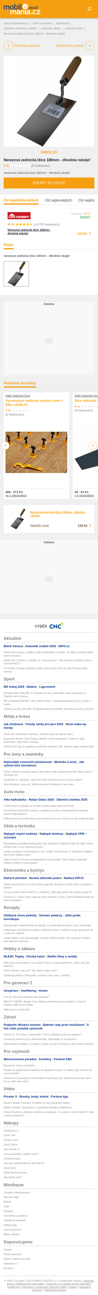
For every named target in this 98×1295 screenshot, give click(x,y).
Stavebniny (63, 23)
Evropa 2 (9, 1268)
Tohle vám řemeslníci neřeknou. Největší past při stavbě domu (38, 734)
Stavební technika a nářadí (20, 28)
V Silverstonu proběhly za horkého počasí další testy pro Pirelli (39, 805)
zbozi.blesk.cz (11, 1149)
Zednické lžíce (74, 28)
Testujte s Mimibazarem (17, 1192)
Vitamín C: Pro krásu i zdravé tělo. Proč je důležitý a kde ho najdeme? (43, 1034)
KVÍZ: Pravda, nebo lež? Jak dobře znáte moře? (31, 970)
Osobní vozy (11, 1140)
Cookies (72, 1287)
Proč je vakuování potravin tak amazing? (26, 997)
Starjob (8, 1249)
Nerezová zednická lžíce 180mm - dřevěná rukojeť (47, 160)
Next (93, 446)
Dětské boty (10, 1225)
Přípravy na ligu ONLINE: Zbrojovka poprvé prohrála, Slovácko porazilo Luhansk (49, 708)
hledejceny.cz (11, 1130)
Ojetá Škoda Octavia (15, 1172)
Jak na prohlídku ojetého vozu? (21, 1154)
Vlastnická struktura (55, 1290)
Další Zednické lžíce (18, 395)
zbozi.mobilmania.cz (16, 23)
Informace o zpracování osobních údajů (44, 1287)
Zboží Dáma (10, 1144)
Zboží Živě (9, 1135)
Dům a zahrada (42, 23)
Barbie (7, 1201)
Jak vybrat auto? (13, 1177)
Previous (5, 445)
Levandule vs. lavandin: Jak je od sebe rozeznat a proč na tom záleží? (43, 779)
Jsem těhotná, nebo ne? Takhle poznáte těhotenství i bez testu (39, 784)
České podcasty (13, 1254)
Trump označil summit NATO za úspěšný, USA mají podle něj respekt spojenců (48, 892)
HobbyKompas (12, 1158)
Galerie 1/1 (49, 152)
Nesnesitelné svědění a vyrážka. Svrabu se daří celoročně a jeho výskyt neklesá (48, 1044)
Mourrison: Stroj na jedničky (19, 1065)
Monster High (11, 1197)
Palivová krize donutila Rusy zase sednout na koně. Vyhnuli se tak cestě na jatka (49, 818)
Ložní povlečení (12, 1229)
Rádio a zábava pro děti (17, 1258)
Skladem (85, 217)
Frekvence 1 (11, 1263)
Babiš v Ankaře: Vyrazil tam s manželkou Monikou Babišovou (38, 1107)
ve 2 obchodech (16, 495)
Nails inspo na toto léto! (17, 1009)
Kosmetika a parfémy (15, 1215)
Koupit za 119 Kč (49, 183)
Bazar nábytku (12, 1234)
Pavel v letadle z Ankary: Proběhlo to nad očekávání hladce (37, 1102)
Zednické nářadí (51, 28)
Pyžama (8, 1211)
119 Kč (82, 233)
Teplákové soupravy (15, 1220)
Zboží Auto (10, 1168)
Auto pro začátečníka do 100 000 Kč (24, 1163)
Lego (6, 1206)
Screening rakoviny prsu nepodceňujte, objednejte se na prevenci (40, 1039)
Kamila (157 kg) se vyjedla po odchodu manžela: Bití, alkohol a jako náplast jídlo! (49, 746)
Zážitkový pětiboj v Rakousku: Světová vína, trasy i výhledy (37, 975)
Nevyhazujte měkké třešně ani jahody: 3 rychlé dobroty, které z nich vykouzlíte (47, 925)
